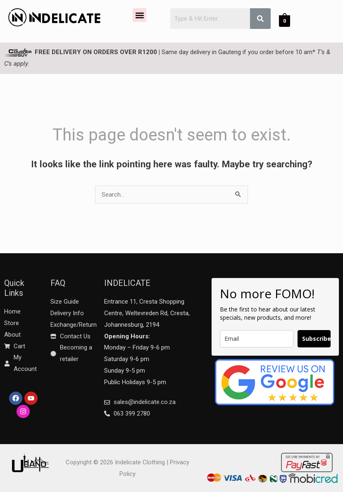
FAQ (57, 283)
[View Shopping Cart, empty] (284, 20)
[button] (139, 15)
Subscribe (316, 338)
